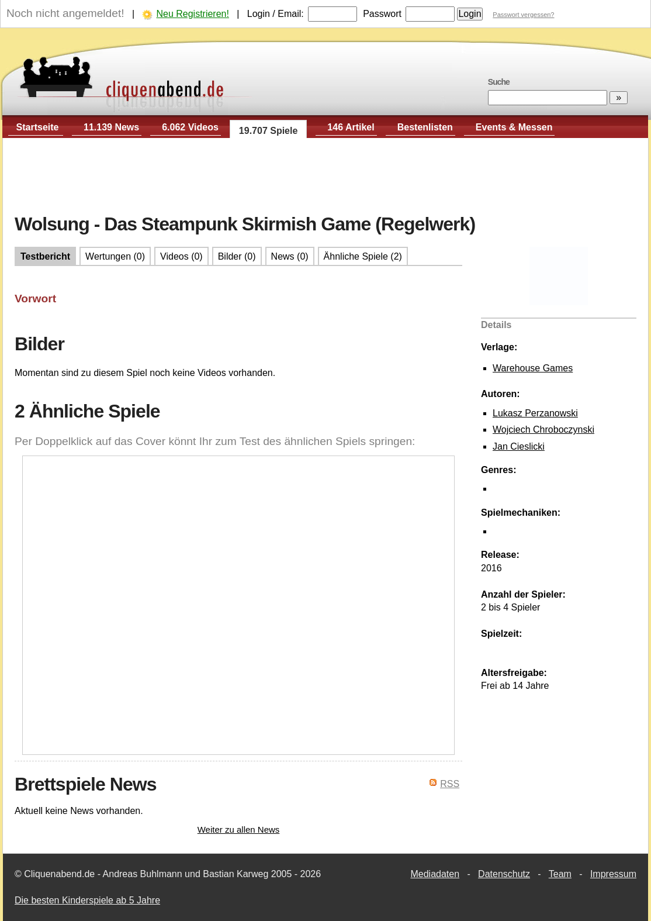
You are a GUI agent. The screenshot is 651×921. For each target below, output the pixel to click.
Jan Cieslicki (519, 446)
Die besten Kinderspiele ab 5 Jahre (87, 900)
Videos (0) (181, 256)
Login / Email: (275, 14)
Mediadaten (434, 874)
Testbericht (45, 256)
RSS (449, 784)
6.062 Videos (190, 127)
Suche (499, 82)
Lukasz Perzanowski (535, 413)
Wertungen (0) (115, 256)
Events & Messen (514, 127)
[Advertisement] (325, 176)
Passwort (382, 14)
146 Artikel (350, 127)
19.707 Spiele (268, 131)
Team (560, 874)
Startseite (37, 127)
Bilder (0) (237, 256)
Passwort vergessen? (523, 14)
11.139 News (111, 127)
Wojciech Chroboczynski (543, 429)
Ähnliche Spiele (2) (363, 256)
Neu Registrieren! (192, 14)
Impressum (613, 874)
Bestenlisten (425, 127)
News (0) (290, 256)
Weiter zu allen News (239, 829)
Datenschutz (504, 874)
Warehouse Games (533, 368)
